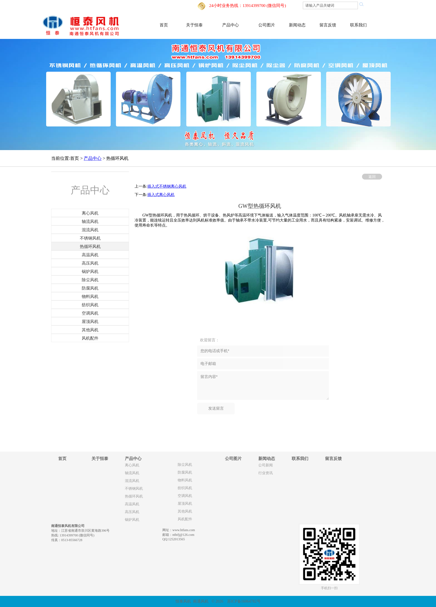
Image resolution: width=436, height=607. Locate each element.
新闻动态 (297, 25)
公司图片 (266, 25)
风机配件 (185, 519)
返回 (372, 177)
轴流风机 (132, 473)
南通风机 (201, 601)
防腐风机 (185, 472)
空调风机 (185, 496)
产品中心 (230, 25)
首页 (164, 25)
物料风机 (185, 480)
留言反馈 (327, 25)
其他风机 (185, 511)
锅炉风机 (132, 520)
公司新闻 (265, 465)
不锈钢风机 (134, 489)
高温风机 (132, 504)
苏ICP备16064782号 (244, 601)
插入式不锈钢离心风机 (166, 186)
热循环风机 (134, 496)
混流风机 (132, 481)
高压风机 (132, 512)
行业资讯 (265, 473)
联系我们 (358, 25)
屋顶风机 (185, 504)
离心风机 (132, 465)
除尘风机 (185, 465)
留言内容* (263, 385)
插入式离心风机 (161, 195)
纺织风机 (185, 488)
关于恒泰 (194, 25)
